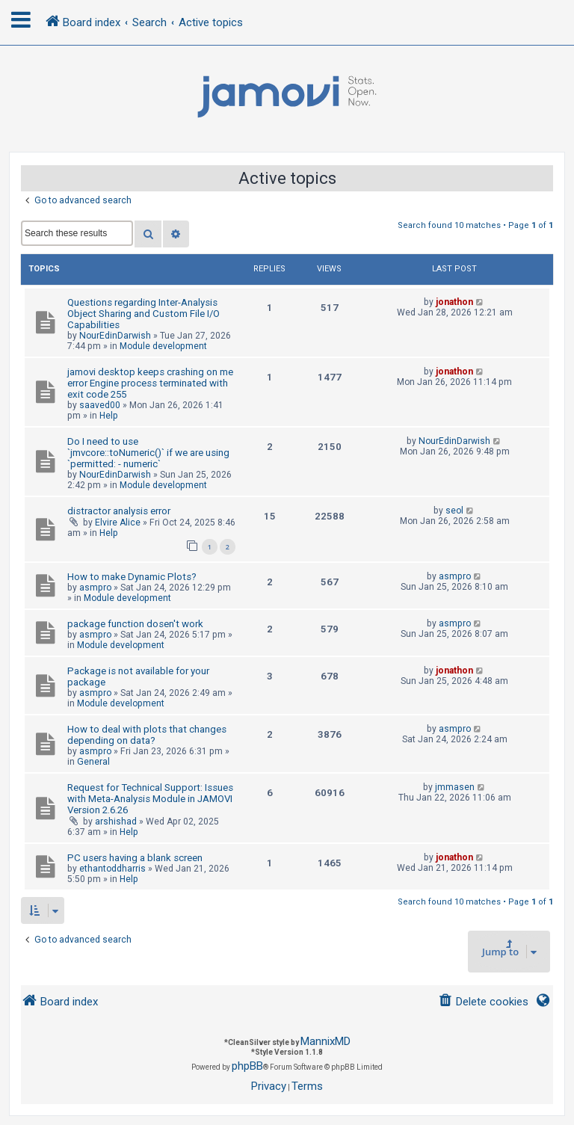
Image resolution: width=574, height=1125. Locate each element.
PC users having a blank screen (135, 857)
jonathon (454, 302)
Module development (163, 346)
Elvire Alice (118, 522)
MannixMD (325, 1041)
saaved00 (99, 405)
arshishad (116, 821)
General (93, 761)
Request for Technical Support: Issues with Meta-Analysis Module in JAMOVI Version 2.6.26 (150, 799)
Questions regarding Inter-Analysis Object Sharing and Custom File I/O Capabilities (143, 313)
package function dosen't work (135, 623)
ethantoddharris (112, 868)
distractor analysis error (118, 511)
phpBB (247, 1066)
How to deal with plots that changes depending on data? (146, 735)
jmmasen (455, 787)
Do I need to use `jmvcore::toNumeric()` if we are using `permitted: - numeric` (148, 452)
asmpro (95, 587)
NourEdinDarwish (115, 335)
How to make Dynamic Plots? (132, 576)
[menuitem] (483, 1002)
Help (108, 415)
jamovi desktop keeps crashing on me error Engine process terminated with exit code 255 (150, 383)
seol (454, 510)
